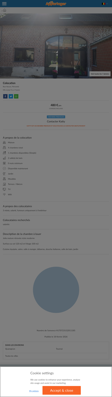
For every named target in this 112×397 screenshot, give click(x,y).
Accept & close (61, 390)
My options (34, 391)
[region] (56, 381)
